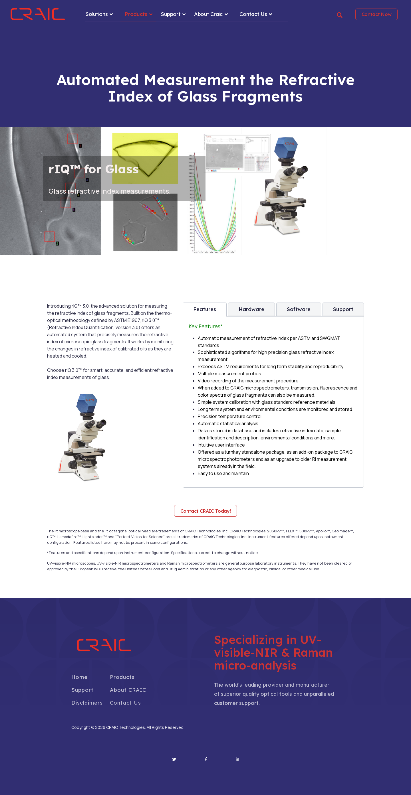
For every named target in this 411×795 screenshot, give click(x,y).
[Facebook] (206, 759)
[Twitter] (174, 759)
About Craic (208, 14)
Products (136, 14)
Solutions (96, 14)
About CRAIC (128, 690)
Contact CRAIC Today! (205, 511)
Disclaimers (87, 702)
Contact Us (253, 14)
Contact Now (377, 14)
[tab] (205, 310)
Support (170, 14)
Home (79, 677)
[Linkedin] (237, 759)
